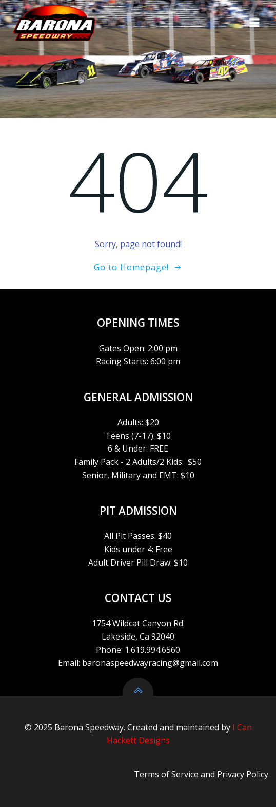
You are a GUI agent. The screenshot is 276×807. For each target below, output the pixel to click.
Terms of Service (166, 774)
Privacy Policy (242, 774)
